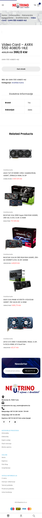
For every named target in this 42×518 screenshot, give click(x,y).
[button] (38, 5)
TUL (29, 102)
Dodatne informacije (21, 94)
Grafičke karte (22, 18)
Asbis (30, 110)
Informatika (14, 15)
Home (4, 15)
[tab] (21, 93)
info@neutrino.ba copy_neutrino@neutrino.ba (16, 405)
